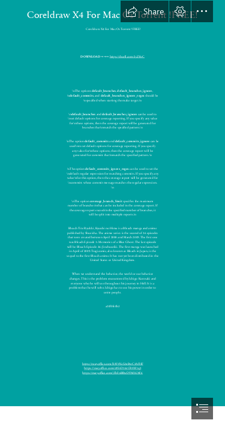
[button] (145, 11)
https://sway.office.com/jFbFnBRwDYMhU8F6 (112, 372)
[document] (112, 216)
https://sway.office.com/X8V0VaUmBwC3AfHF (112, 363)
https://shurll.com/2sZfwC (126, 56)
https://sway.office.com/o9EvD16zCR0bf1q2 (112, 368)
